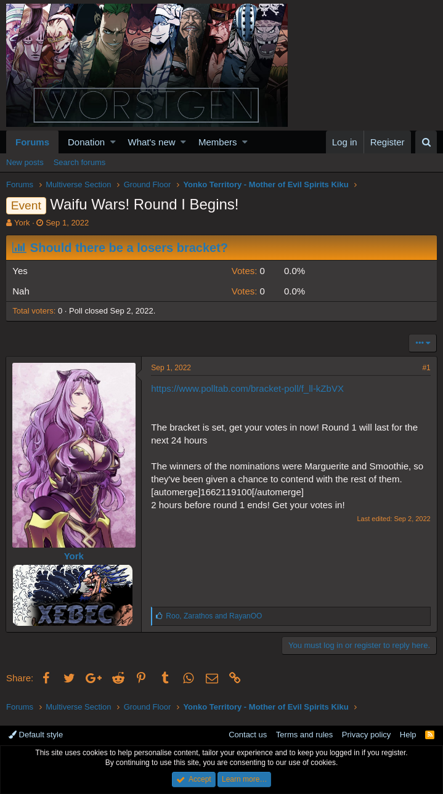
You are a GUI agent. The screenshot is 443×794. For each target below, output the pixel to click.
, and (214, 616)
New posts (25, 162)
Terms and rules (304, 734)
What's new (152, 142)
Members (217, 142)
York (22, 222)
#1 (426, 367)
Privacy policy (366, 734)
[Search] (426, 142)
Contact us (248, 734)
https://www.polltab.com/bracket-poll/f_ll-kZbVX (248, 388)
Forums (32, 142)
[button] (113, 142)
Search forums (80, 162)
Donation (86, 142)
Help (408, 734)
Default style (36, 734)
